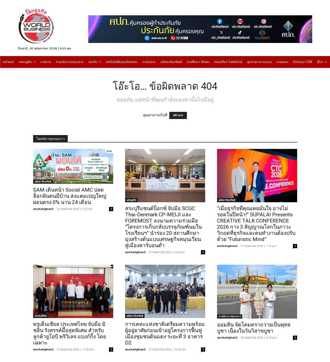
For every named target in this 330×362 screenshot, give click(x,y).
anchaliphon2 (43, 209)
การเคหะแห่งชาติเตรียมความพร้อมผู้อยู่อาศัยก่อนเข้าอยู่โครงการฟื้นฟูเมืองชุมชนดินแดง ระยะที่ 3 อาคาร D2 (165, 333)
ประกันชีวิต (41, 316)
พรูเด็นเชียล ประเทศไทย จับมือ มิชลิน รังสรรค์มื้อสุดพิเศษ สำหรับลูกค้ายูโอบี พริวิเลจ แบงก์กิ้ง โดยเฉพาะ (69, 333)
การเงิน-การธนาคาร (230, 316)
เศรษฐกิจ (131, 200)
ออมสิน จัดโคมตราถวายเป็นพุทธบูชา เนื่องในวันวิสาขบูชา (254, 328)
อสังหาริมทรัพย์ (43, 181)
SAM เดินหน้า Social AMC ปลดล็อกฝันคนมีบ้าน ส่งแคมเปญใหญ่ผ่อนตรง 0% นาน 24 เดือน (69, 196)
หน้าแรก (178, 115)
